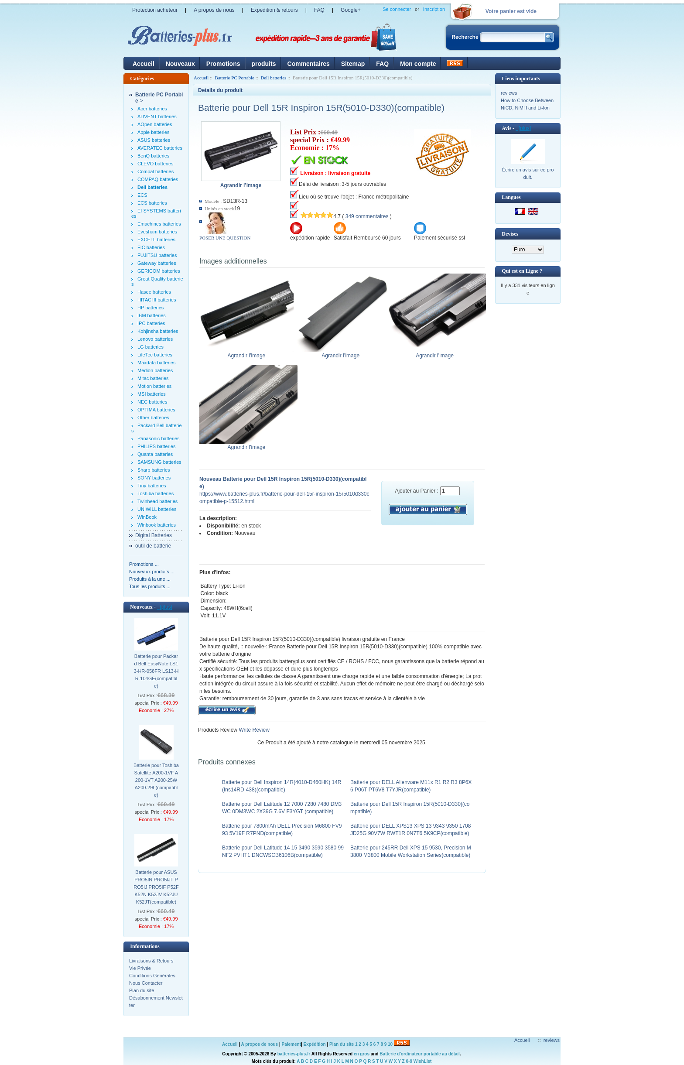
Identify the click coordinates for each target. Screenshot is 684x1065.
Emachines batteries (159, 223)
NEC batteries (152, 401)
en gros (361, 1053)
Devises (510, 234)
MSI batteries (151, 394)
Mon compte (418, 63)
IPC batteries (151, 323)
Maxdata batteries (156, 362)
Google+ (351, 10)
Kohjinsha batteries (157, 331)
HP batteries (150, 307)
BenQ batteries (153, 155)
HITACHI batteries (156, 299)
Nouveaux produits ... (151, 571)
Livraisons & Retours (151, 960)
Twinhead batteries (157, 501)
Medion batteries (155, 370)
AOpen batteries (154, 124)
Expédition (315, 1044)
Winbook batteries (156, 524)
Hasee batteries (154, 292)
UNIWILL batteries (156, 509)
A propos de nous (214, 10)
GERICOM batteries (158, 271)
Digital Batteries (153, 535)
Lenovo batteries (155, 339)
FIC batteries (151, 247)
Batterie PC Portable (234, 77)
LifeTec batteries (154, 354)
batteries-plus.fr (294, 1053)
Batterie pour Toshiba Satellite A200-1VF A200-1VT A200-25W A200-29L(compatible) (156, 780)
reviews (509, 93)
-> (159, 98)
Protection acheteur (155, 10)
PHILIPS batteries (156, 446)
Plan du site (141, 990)
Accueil (143, 63)
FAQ (319, 10)
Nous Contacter (145, 983)
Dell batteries (273, 77)
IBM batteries (151, 315)
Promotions (223, 63)
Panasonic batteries (158, 438)
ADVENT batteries (157, 116)
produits (264, 63)
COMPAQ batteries (157, 179)
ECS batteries (152, 202)
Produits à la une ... (150, 579)
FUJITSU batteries (157, 255)
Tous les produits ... (150, 586)
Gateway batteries (156, 263)
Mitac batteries (153, 378)
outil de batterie (153, 546)
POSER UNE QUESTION (224, 237)
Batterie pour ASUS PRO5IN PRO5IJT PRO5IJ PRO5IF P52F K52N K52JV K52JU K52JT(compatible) (155, 887)
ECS (142, 195)
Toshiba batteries (155, 493)
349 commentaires (367, 216)
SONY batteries (154, 477)
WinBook (147, 517)
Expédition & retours (274, 10)
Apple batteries (153, 132)
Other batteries (153, 417)
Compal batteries (155, 171)
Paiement (291, 1044)
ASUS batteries (153, 140)
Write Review (253, 730)
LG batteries (150, 346)
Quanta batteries (155, 454)
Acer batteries (152, 108)
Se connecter (397, 9)
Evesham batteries (157, 231)
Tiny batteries (151, 485)
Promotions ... (144, 564)
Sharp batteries (153, 470)
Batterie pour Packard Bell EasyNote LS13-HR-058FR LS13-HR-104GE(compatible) (156, 671)
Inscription (434, 9)
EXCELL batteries (156, 239)
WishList (423, 1061)
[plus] (164, 607)
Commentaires (308, 63)
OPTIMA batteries (156, 409)
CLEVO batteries (155, 163)
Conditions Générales (152, 975)
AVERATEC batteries (159, 148)
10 (390, 1044)
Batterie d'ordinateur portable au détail (420, 1053)
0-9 (409, 1061)
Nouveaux (180, 63)
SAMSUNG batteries (159, 462)
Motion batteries (154, 386)
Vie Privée (140, 968)
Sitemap (353, 63)
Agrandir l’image (248, 353)
